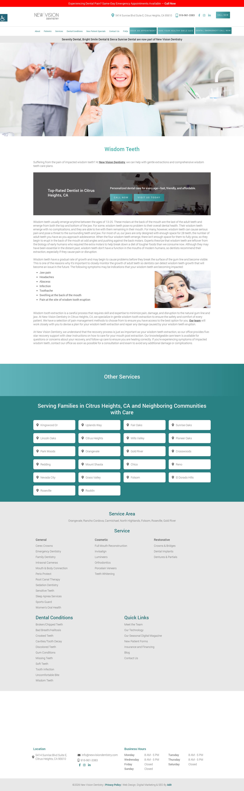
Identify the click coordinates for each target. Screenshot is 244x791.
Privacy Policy (113, 784)
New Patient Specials (96, 31)
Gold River (169, 520)
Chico (134, 464)
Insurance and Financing (139, 647)
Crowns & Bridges (165, 546)
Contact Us (114, 31)
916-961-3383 (185, 15)
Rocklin (90, 490)
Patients (48, 31)
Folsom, (146, 520)
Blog (127, 652)
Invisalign (100, 551)
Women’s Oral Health (48, 607)
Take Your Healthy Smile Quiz (175, 30)
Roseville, (157, 520)
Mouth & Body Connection (52, 568)
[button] (3, 18)
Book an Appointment (143, 30)
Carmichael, (112, 520)
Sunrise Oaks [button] (184, 425)
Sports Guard (44, 602)
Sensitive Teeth (45, 590)
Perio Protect (43, 574)
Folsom (135, 477)
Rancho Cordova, (93, 520)
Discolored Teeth (46, 647)
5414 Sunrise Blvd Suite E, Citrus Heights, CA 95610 (141, 15)
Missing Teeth (44, 658)
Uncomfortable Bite (47, 675)
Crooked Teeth (44, 635)
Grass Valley (93, 477)
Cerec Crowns (44, 546)
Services (59, 31)
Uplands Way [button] (94, 425)
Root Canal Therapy (48, 579)
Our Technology (133, 630)
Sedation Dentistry (47, 585)
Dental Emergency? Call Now (213, 30)
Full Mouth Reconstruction (111, 546)
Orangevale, (75, 520)
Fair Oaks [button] (136, 425)
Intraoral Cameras (47, 562)
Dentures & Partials (165, 557)
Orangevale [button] (92, 451)
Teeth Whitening (105, 574)
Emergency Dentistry (48, 551)
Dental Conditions (75, 31)
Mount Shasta (94, 464)
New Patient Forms (136, 641)
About (37, 31)
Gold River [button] (137, 451)
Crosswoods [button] (183, 451)
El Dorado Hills (185, 477)
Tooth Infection (45, 669)
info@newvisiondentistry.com (98, 755)
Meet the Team (133, 624)
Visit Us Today (149, 197)
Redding (45, 464)
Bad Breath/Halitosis (48, 630)
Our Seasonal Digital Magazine (143, 635)
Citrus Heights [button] (94, 438)
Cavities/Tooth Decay (49, 641)
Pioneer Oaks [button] (184, 438)
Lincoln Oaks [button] (48, 438)
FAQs (125, 31)
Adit (169, 784)
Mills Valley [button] (137, 438)
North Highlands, (130, 520)
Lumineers (101, 557)
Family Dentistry (46, 557)
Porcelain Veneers (106, 568)
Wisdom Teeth (44, 680)
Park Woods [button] (47, 451)
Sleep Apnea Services (49, 596)
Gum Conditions (45, 652)
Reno (179, 464)
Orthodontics (103, 562)
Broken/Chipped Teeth (49, 624)
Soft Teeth (42, 664)
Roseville (45, 490)
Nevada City (47, 477)
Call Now (170, 3)
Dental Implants (163, 551)
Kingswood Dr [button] (49, 425)
